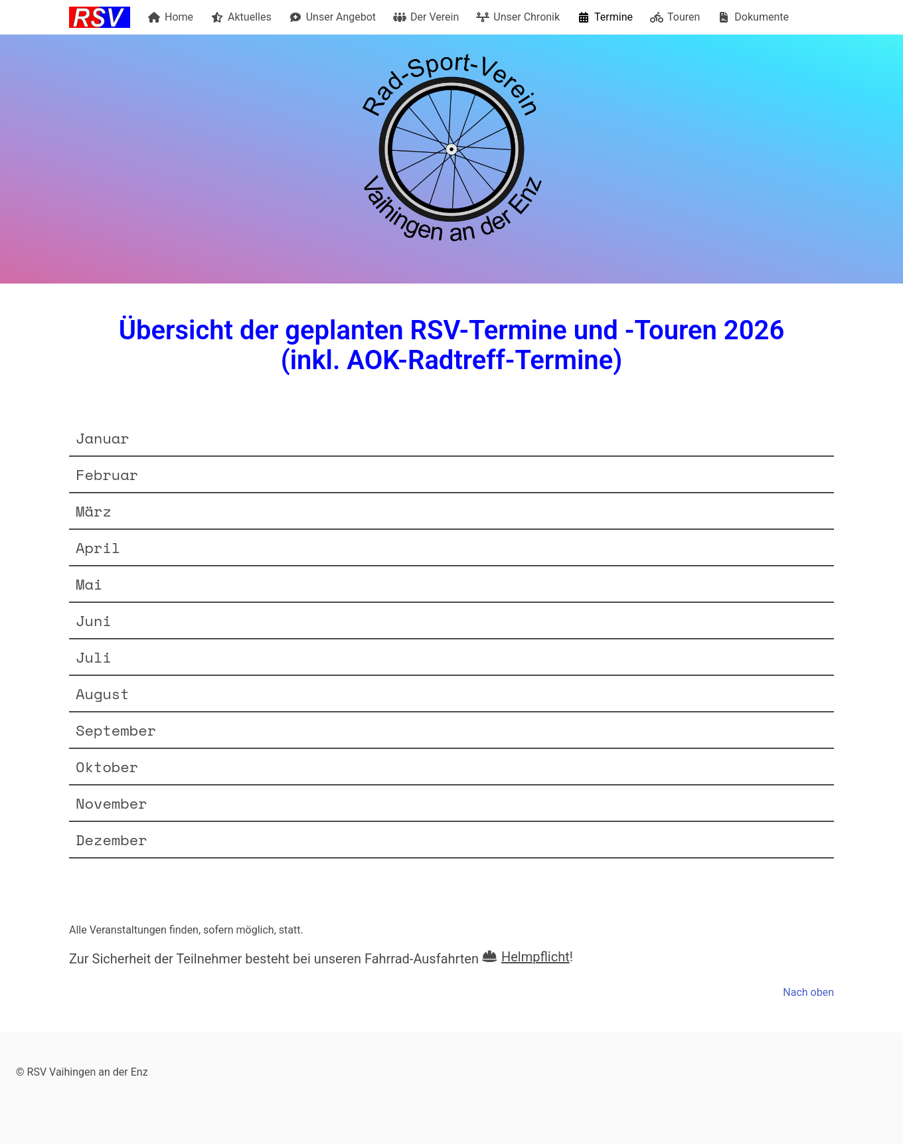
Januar (102, 438)
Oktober (107, 766)
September (116, 730)
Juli (94, 657)
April (98, 547)
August (102, 693)
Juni (94, 620)
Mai (89, 584)
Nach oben (808, 992)
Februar (107, 474)
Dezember (111, 840)
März (94, 511)
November (111, 803)
